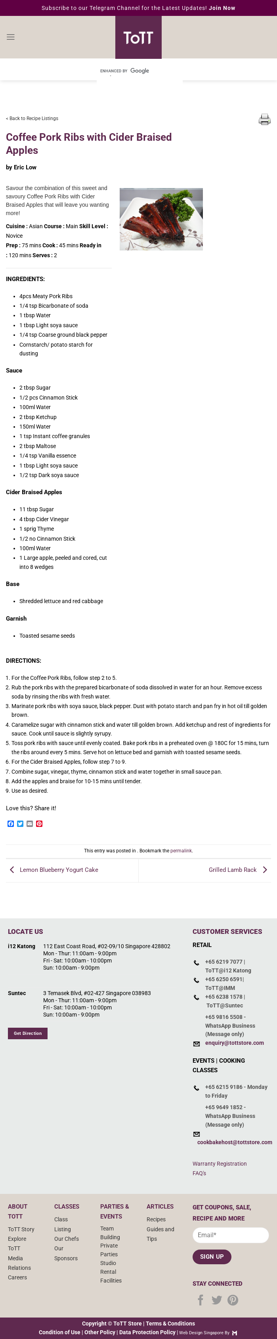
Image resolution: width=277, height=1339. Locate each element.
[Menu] (10, 37)
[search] (129, 71)
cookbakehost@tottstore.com (234, 1142)
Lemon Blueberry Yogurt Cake (52, 870)
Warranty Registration (220, 1163)
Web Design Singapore (201, 1332)
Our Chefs (66, 1239)
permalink (181, 851)
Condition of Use (59, 1332)
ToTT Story (21, 1229)
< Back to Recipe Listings (32, 118)
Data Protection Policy (147, 1332)
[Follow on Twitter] (217, 1301)
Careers (17, 1277)
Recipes (156, 1219)
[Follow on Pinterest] (232, 1301)
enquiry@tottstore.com (234, 1043)
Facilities (111, 1280)
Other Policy (99, 1332)
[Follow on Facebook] (200, 1301)
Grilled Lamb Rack (240, 870)
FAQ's (199, 1173)
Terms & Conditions (170, 1323)
